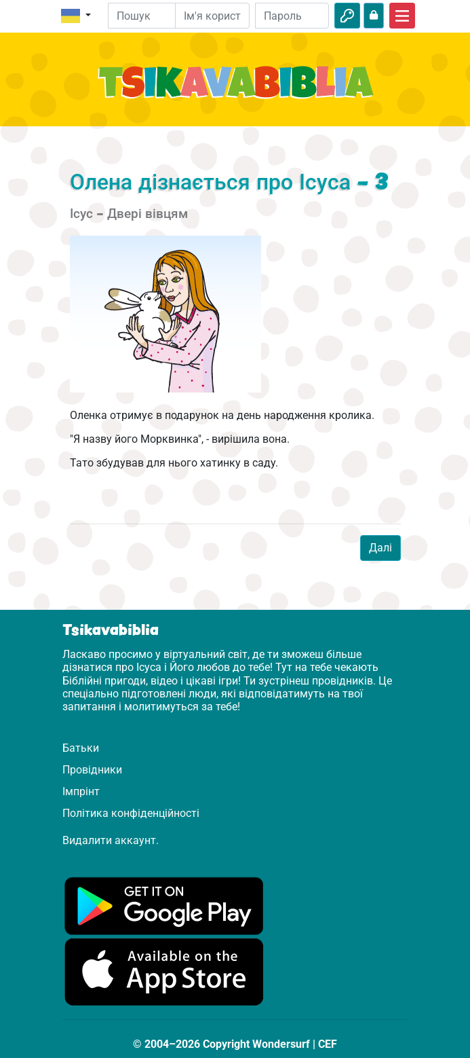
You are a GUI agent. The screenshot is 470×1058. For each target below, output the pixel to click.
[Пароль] (292, 16)
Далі (380, 547)
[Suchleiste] (151, 16)
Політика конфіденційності (130, 813)
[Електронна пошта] (212, 16)
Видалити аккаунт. (110, 840)
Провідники (92, 769)
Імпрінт (81, 791)
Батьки (80, 748)
